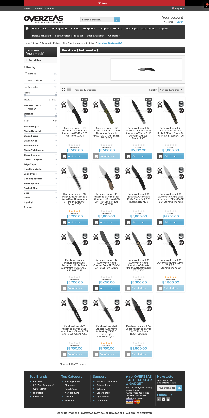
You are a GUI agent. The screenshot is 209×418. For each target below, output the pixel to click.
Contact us (102, 400)
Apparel (163, 28)
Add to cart (71, 156)
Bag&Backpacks (41, 36)
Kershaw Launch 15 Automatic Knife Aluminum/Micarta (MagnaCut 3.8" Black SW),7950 (138, 265)
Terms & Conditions (107, 381)
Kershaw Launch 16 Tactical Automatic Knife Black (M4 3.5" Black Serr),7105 (138, 198)
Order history (104, 392)
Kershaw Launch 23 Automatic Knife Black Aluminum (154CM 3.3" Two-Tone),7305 (74, 132)
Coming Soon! (59, 28)
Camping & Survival (110, 28)
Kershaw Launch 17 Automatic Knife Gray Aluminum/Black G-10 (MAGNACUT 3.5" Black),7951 (138, 133)
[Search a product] (97, 19)
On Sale (69, 396)
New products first (171, 89)
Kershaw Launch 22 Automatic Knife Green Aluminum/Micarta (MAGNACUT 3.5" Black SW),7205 (106, 133)
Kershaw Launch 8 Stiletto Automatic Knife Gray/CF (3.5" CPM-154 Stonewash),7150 (106, 331)
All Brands (70, 400)
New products (72, 392)
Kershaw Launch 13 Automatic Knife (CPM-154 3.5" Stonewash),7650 (170, 264)
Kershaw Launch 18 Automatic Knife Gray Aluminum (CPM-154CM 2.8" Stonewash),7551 (170, 198)
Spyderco (38, 396)
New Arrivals (39, 28)
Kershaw (37, 381)
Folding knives (72, 381)
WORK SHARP (40, 389)
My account (103, 396)
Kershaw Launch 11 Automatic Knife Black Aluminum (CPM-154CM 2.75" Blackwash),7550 (74, 330)
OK (116, 20)
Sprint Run (35, 60)
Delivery (101, 389)
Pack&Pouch (71, 389)
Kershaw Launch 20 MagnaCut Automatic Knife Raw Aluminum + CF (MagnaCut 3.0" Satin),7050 (74, 199)
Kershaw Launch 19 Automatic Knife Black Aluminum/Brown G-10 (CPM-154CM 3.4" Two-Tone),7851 (106, 199)
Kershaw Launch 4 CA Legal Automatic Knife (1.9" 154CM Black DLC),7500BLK (138, 330)
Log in (180, 22)
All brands (114, 36)
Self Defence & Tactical (69, 36)
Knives (75, 28)
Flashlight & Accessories (140, 28)
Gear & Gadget (95, 36)
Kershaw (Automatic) (35, 51)
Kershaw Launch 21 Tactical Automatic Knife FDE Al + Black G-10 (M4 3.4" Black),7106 (170, 132)
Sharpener (89, 28)
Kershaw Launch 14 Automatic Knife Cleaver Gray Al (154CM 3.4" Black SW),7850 (106, 264)
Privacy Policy (104, 385)
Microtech (38, 392)
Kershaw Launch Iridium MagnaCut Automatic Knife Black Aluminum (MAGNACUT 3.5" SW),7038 (74, 265)
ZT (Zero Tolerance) (43, 385)
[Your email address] (166, 388)
